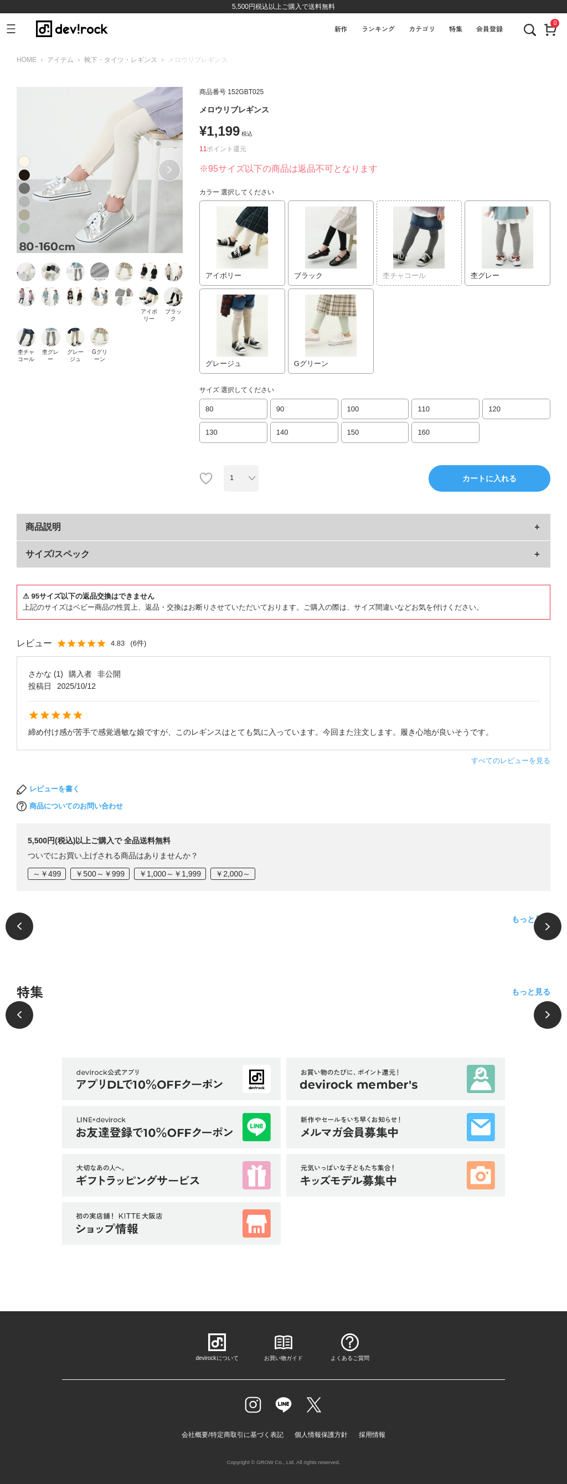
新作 (341, 28)
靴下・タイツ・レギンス (120, 60)
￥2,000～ (232, 873)
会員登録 (489, 28)
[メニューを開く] (16, 29)
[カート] (550, 28)
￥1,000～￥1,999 (170, 873)
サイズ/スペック (57, 554)
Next (169, 170)
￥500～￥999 (100, 873)
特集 (455, 28)
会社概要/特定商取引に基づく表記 (232, 1435)
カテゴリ (422, 28)
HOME (27, 60)
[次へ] (547, 926)
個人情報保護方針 (321, 1435)
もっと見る (531, 919)
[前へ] (19, 926)
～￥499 (47, 873)
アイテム (60, 60)
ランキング (378, 28)
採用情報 (372, 1435)
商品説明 (43, 527)
